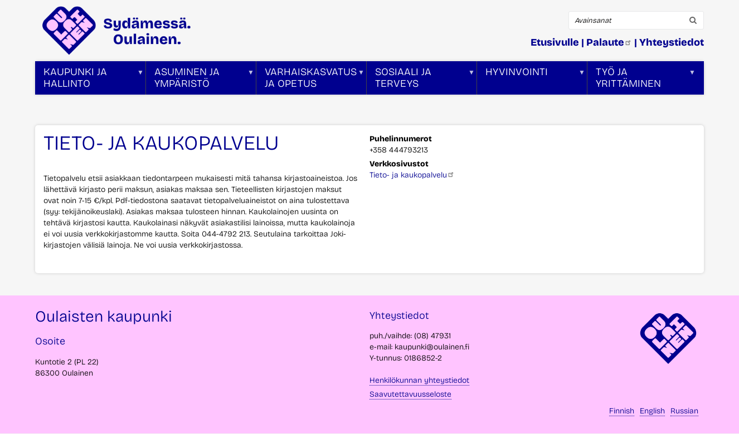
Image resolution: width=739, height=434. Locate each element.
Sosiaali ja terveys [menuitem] (421, 80)
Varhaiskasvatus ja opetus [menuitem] (310, 80)
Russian (684, 411)
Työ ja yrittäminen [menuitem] (641, 80)
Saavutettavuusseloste (410, 394)
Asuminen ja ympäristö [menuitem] (200, 80)
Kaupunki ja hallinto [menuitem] (89, 80)
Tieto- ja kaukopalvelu (412, 175)
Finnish (621, 411)
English (652, 411)
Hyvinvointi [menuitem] (531, 80)
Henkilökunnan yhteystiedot (419, 380)
